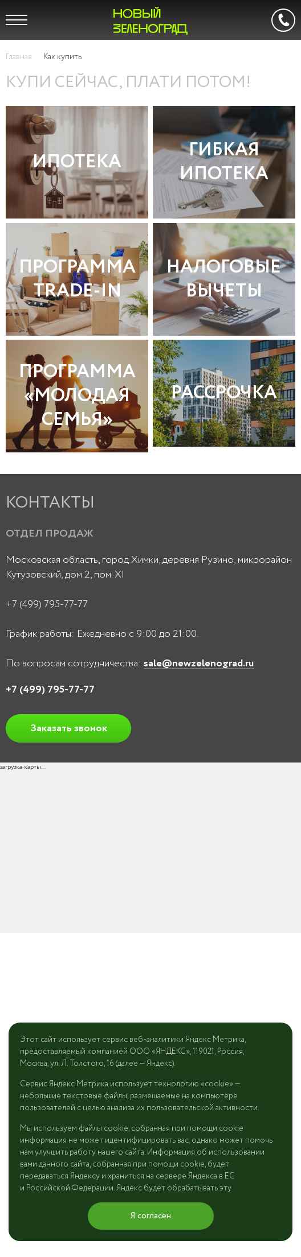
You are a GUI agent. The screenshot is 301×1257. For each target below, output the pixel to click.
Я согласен (151, 1216)
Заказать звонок (68, 728)
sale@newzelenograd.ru (199, 663)
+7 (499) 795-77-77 (47, 604)
